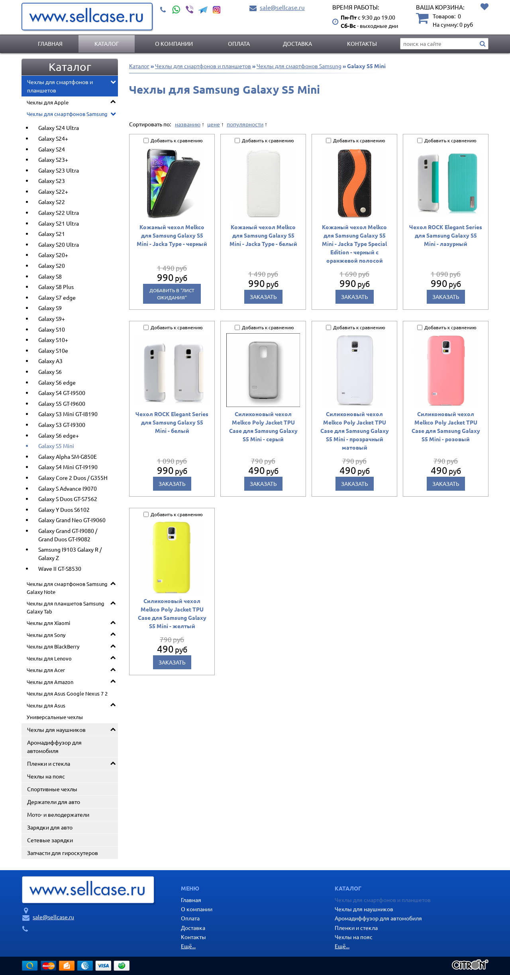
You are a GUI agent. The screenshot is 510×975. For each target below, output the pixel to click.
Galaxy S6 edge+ (58, 435)
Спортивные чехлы (52, 788)
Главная (50, 43)
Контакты (362, 43)
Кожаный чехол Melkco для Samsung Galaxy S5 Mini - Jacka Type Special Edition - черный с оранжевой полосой (354, 243)
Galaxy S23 (51, 180)
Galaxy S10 (51, 329)
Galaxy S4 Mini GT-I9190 (68, 466)
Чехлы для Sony (46, 634)
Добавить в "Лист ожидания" (171, 294)
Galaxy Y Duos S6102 (64, 509)
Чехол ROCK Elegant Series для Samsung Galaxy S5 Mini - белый (171, 422)
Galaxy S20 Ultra (58, 244)
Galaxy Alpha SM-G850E (67, 456)
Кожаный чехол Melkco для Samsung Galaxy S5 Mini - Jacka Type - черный (172, 235)
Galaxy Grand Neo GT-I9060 (72, 519)
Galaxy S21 (51, 233)
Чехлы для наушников (56, 729)
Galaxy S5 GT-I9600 (61, 403)
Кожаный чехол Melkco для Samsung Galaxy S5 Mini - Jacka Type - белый (263, 235)
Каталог (106, 43)
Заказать (263, 296)
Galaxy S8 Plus (56, 286)
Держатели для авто (53, 801)
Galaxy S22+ (53, 191)
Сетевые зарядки (50, 839)
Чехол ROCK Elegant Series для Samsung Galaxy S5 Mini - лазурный (445, 235)
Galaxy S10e (53, 350)
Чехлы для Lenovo (49, 658)
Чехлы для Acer (46, 669)
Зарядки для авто (50, 827)
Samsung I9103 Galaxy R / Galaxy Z (70, 553)
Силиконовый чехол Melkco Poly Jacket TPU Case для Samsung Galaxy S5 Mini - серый (263, 426)
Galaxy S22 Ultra (58, 212)
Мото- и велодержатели (58, 814)
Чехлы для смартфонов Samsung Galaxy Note (67, 587)
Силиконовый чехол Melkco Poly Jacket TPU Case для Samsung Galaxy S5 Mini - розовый (446, 426)
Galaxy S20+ (53, 254)
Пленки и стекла (48, 763)
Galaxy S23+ (53, 159)
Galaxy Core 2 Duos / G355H (73, 477)
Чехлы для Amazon (50, 681)
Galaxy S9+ (51, 318)
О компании (174, 43)
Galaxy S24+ (53, 138)
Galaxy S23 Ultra (58, 170)
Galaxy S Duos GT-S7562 (67, 498)
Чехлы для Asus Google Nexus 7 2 (67, 693)
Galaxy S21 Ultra (58, 223)
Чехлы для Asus (46, 705)
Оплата (239, 43)
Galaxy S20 (51, 265)
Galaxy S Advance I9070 (67, 488)
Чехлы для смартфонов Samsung (67, 113)
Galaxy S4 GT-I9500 (61, 392)
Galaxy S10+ (53, 339)
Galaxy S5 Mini (56, 445)
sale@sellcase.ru (282, 7)
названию (187, 124)
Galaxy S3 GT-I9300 (61, 424)
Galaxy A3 (50, 360)
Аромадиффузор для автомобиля (54, 746)
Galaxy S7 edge (57, 297)
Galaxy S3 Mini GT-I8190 (68, 413)
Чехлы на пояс (46, 776)
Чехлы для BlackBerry (53, 646)
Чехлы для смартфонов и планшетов (60, 86)
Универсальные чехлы (55, 717)
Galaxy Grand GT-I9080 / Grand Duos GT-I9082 (67, 535)
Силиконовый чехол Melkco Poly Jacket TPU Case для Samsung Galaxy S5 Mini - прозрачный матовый (354, 430)
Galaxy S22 (51, 201)
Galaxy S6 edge (57, 382)
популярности (245, 124)
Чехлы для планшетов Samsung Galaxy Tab (65, 607)
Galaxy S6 (50, 371)
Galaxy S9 (50, 307)
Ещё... (188, 945)
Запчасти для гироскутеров (62, 852)
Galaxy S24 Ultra (58, 127)
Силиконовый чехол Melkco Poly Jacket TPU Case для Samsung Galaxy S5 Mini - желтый (172, 613)
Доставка (297, 43)
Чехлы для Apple (48, 102)
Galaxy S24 (51, 149)
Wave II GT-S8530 (59, 568)
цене (213, 124)
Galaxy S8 (50, 276)
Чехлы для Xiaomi (48, 622)
